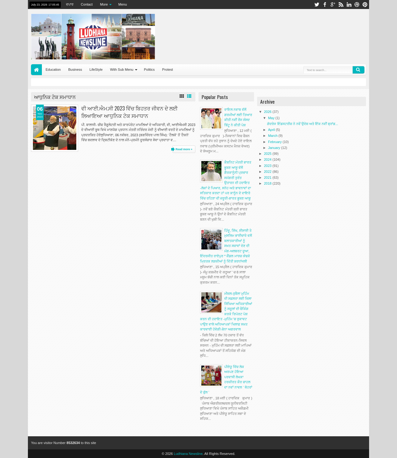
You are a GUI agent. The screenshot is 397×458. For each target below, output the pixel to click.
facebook (325, 4)
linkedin (349, 4)
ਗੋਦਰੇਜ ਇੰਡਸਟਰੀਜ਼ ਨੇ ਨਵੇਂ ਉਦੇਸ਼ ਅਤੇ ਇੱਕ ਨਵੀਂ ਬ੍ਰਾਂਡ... (302, 124)
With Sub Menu (121, 69)
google (333, 4)
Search (358, 70)
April (272, 130)
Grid (182, 96)
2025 (268, 153)
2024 (268, 159)
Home (36, 69)
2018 (268, 183)
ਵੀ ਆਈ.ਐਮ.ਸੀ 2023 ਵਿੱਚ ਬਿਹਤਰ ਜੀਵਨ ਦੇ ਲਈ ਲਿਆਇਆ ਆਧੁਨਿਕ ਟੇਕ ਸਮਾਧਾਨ (129, 111)
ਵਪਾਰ (70, 4)
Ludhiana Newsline (188, 454)
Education (53, 69)
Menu (122, 4)
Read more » (184, 149)
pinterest (365, 4)
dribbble (357, 4)
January (274, 148)
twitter (317, 4)
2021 (268, 177)
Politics (149, 69)
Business (75, 69)
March (273, 135)
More (104, 4)
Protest (167, 69)
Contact (87, 4)
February (275, 142)
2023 (268, 166)
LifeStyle (96, 69)
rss (341, 4)
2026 (268, 112)
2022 (268, 171)
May (271, 118)
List (189, 96)
